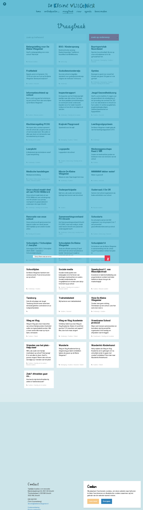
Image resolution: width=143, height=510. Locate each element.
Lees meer (93, 501)
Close (107, 258)
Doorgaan (106, 501)
